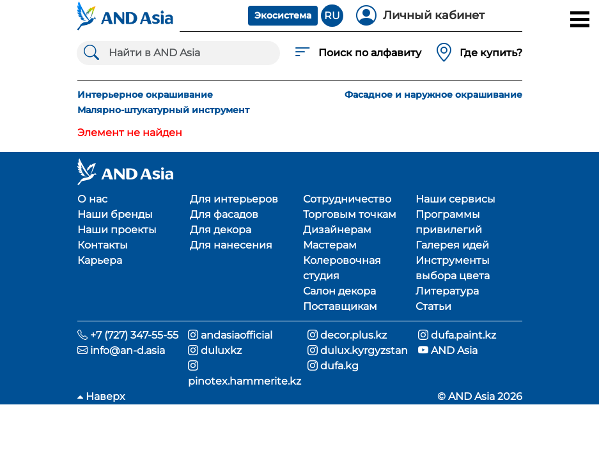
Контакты (102, 245)
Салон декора (339, 291)
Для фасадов (224, 214)
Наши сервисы (455, 199)
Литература (447, 291)
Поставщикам (340, 306)
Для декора (220, 230)
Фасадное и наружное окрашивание (433, 94)
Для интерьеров (234, 199)
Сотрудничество (347, 199)
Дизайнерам (337, 230)
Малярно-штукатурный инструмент (163, 110)
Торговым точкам (349, 214)
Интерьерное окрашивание (145, 94)
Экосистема (282, 15)
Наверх (101, 396)
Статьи (433, 306)
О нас (92, 199)
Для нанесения (231, 245)
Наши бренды (115, 214)
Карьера (99, 260)
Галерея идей (452, 245)
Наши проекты (117, 230)
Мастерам (330, 245)
